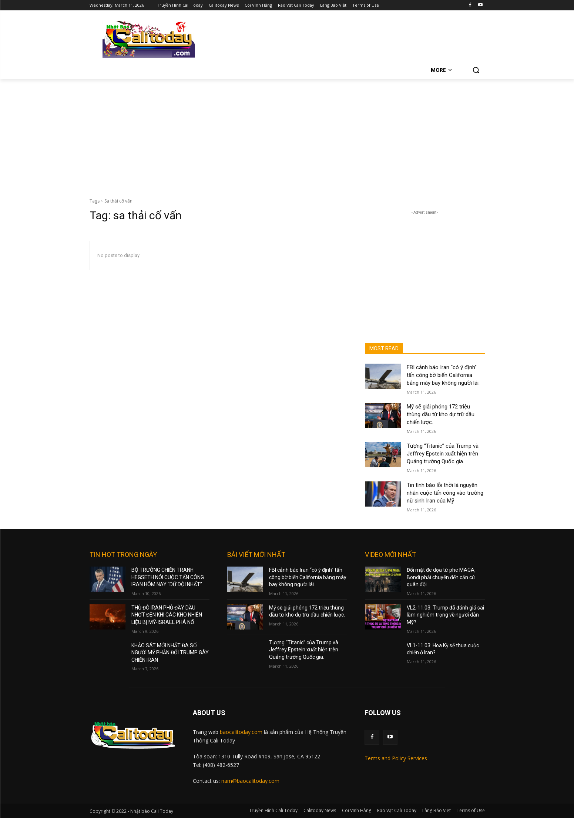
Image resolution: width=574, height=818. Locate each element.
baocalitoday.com (241, 731)
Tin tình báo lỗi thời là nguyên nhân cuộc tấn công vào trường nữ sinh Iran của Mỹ (445, 493)
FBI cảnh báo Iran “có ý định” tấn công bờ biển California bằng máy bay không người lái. (443, 375)
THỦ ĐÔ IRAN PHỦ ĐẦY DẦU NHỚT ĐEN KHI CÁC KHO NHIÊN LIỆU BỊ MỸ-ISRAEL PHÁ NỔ (166, 615)
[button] (476, 70)
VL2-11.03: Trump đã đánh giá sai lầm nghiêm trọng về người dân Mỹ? (445, 615)
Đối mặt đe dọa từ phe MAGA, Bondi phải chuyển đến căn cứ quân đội (441, 577)
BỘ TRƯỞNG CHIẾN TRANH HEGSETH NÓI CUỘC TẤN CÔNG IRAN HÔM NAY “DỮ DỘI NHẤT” (167, 577)
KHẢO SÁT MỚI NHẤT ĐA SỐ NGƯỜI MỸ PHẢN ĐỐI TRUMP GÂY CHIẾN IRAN (170, 652)
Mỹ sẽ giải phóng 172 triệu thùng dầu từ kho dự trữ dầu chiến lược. (440, 414)
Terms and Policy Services (396, 758)
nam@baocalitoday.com (250, 780)
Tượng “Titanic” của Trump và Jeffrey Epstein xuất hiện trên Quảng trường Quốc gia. (443, 454)
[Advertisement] (287, 134)
